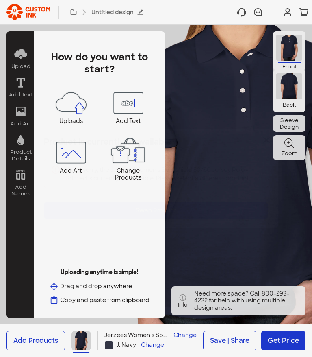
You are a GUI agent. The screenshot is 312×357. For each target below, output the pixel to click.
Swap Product (156, 204)
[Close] (266, 146)
